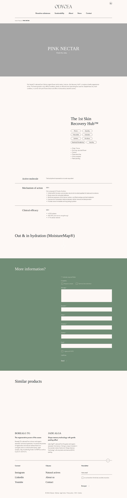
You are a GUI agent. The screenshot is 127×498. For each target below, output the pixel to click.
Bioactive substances (43, 13)
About (71, 13)
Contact (89, 13)
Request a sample (67, 283)
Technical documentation (83, 283)
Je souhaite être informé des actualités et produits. (96, 478)
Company (64, 324)
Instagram (20, 472)
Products (20, 20)
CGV (75, 493)
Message (64, 287)
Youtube (19, 482)
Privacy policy (70, 493)
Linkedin (19, 477)
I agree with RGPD (69, 351)
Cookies (80, 493)
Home (16, 20)
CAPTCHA (63, 355)
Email (63, 342)
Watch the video (61, 53)
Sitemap (57, 493)
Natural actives (53, 472)
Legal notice (63, 493)
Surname (63, 306)
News (80, 13)
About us (50, 477)
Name (63, 315)
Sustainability (59, 13)
